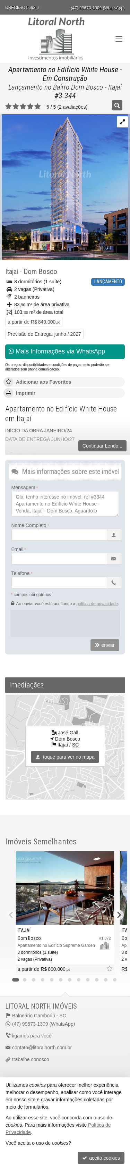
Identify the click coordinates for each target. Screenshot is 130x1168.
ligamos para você (32, 1035)
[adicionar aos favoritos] (109, 969)
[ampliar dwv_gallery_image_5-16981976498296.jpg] (64, 187)
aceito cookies (101, 1158)
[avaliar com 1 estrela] (8, 106)
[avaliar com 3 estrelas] (23, 106)
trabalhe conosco (30, 1059)
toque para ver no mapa (65, 757)
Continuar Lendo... (102, 446)
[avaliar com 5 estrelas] (37, 106)
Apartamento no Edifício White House (63, 69)
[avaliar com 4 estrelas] (30, 106)
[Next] (118, 915)
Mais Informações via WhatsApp (57, 351)
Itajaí (11, 271)
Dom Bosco (40, 271)
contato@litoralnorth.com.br (42, 1047)
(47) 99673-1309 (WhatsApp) (98, 8)
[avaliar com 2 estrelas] (15, 106)
